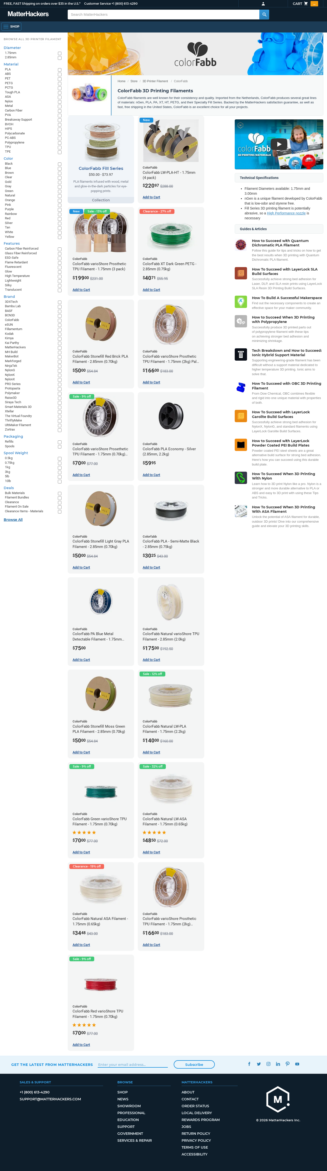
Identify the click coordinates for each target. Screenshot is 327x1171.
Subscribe (194, 1064)
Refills (9, 441)
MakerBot (11, 356)
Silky (8, 285)
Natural (10, 195)
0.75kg (9, 463)
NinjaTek (11, 366)
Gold (8, 182)
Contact (190, 1099)
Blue (8, 168)
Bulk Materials (15, 493)
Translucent (13, 289)
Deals (9, 488)
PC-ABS (10, 138)
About (188, 1092)
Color (8, 158)
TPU (8, 147)
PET (8, 78)
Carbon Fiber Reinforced (21, 248)
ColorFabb (12, 320)
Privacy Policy (196, 1140)
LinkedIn (278, 1064)
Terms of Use (195, 1147)
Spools (10, 446)
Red (7, 218)
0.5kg (9, 458)
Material (11, 64)
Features (12, 243)
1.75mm (10, 53)
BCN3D (10, 315)
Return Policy (196, 1133)
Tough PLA (12, 92)
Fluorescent (13, 267)
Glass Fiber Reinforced (21, 253)
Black (9, 163)
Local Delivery (197, 1113)
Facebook (249, 1064)
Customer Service (97, 3)
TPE (8, 151)
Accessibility (194, 1154)
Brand (9, 296)
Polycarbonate (15, 133)
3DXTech (11, 302)
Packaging (13, 436)
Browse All (13, 519)
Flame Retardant (16, 262)
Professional (131, 1113)
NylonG (10, 370)
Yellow (9, 237)
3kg (7, 472)
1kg (7, 467)
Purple (9, 209)
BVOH (9, 124)
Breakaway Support (18, 119)
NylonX (10, 379)
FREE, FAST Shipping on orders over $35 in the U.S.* (42, 3)
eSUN (9, 324)
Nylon (9, 101)
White (9, 232)
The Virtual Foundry (18, 416)
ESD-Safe (11, 257)
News (122, 1099)
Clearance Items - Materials (24, 511)
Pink (8, 205)
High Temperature (17, 276)
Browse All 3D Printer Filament (33, 39)
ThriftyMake (13, 420)
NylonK (10, 375)
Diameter (12, 48)
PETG (9, 83)
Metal (9, 106)
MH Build (11, 352)
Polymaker (12, 393)
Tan (7, 227)
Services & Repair (134, 1140)
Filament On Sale (17, 506)
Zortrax (10, 429)
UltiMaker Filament (18, 425)
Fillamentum (13, 329)
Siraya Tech (13, 402)
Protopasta (12, 388)
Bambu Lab (13, 306)
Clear (8, 177)
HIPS (8, 128)
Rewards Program (201, 1120)
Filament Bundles (17, 497)
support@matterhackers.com (50, 1099)
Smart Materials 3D (18, 407)
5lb (7, 476)
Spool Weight (16, 453)
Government (130, 1133)
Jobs (186, 1126)
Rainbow (11, 214)
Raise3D (11, 398)
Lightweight (13, 280)
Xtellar (9, 411)
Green (9, 191)
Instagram (268, 1064)
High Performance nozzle (286, 213)
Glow (8, 271)
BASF (9, 311)
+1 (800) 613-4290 (124, 3)
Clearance (12, 502)
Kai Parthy (12, 343)
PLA (8, 69)
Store (134, 81)
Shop (122, 1092)
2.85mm (10, 57)
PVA (8, 115)
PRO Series (13, 384)
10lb (8, 481)
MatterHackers (15, 347)
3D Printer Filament (155, 81)
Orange (10, 200)
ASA (8, 96)
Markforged (13, 361)
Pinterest (287, 1064)
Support (126, 1126)
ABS (8, 74)
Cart (305, 3)
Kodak (9, 334)
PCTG (9, 87)
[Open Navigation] (11, 27)
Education (128, 1120)
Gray (8, 186)
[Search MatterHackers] (264, 14)
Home (121, 81)
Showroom (129, 1106)
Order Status (195, 1106)
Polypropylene (14, 142)
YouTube (297, 1064)
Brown (9, 173)
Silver (9, 223)
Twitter (259, 1064)
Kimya (9, 338)
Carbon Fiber (13, 110)
